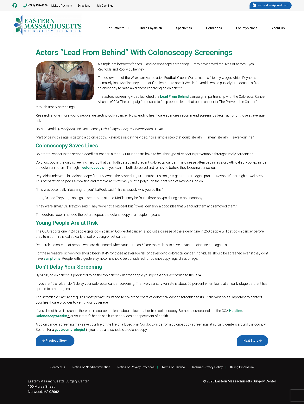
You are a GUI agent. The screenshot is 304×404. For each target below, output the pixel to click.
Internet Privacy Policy (207, 367)
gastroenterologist (70, 329)
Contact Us (57, 367)
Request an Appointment (270, 5)
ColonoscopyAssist (51, 316)
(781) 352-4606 (35, 6)
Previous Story (56, 340)
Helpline (235, 311)
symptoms (52, 258)
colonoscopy (92, 167)
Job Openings (104, 5)
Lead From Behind (174, 96)
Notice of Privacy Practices (136, 367)
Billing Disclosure (242, 367)
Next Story (251, 340)
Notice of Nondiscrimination (91, 367)
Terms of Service (173, 367)
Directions (84, 5)
